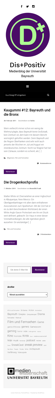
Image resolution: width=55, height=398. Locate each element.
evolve (12, 393)
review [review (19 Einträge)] (38, 341)
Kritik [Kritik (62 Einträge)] (26, 335)
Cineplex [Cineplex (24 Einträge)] (22, 314)
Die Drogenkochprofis (21, 182)
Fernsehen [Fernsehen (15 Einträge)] (10, 318)
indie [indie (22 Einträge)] (26, 331)
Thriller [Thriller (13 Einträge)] (21, 349)
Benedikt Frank (35, 188)
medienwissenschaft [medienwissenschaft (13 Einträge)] (40, 336)
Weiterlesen (10, 172)
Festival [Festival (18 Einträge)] (18, 318)
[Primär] (27, 86)
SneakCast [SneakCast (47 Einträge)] (18, 344)
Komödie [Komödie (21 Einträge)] (17, 336)
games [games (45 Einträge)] (25, 326)
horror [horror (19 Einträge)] (19, 331)
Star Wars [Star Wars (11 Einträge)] (10, 349)
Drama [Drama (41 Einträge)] (41, 314)
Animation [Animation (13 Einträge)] (38, 310)
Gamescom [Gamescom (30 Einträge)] (35, 327)
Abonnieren (40, 270)
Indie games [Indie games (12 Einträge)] (32, 331)
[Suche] (27, 95)
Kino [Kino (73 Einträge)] (10, 335)
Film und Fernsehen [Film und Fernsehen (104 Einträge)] (21, 322)
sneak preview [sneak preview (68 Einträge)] (33, 344)
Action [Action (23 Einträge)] (31, 310)
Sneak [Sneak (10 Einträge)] (8, 345)
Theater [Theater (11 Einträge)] (16, 349)
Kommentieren (45, 163)
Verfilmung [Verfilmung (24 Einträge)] (12, 352)
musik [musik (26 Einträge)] (15, 340)
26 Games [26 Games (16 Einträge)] (24, 310)
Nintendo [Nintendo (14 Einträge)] (22, 341)
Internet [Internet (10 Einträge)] (39, 331)
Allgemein (10, 158)
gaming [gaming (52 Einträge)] (11, 331)
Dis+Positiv (27, 65)
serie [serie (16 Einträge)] (43, 341)
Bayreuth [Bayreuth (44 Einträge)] (12, 314)
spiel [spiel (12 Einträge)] (45, 345)
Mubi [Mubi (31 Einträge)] (9, 340)
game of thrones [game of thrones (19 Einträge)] (13, 327)
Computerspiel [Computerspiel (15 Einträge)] (31, 314)
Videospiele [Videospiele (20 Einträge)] (22, 352)
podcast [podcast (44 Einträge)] (30, 340)
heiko (32, 121)
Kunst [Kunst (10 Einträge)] (31, 336)
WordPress (41, 393)
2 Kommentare (45, 234)
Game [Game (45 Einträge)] (40, 322)
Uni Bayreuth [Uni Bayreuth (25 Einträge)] (34, 349)
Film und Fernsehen (22, 158)
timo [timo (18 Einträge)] (26, 349)
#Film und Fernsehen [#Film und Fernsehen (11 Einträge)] (13, 310)
